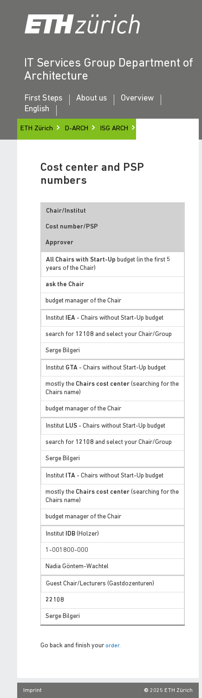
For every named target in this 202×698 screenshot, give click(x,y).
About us (91, 98)
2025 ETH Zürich (171, 690)
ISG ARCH (114, 128)
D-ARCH (76, 128)
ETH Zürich (36, 128)
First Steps (43, 98)
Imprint (32, 690)
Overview (137, 98)
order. (113, 646)
